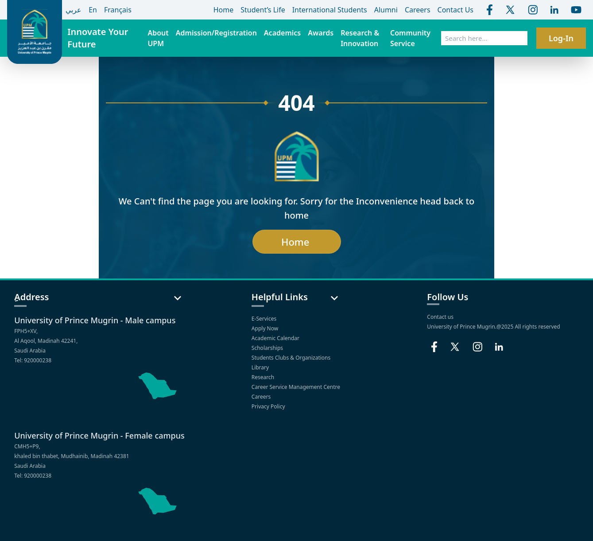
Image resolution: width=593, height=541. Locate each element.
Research (264, 377)
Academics (282, 33)
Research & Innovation (360, 38)
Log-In (561, 38)
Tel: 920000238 (32, 360)
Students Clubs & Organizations (292, 357)
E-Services (265, 318)
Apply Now (265, 328)
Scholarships (268, 348)
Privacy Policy (269, 406)
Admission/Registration (216, 33)
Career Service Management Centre (296, 387)
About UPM (157, 38)
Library (261, 367)
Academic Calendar (276, 338)
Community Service (410, 38)
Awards (320, 33)
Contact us (440, 317)
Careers (262, 396)
